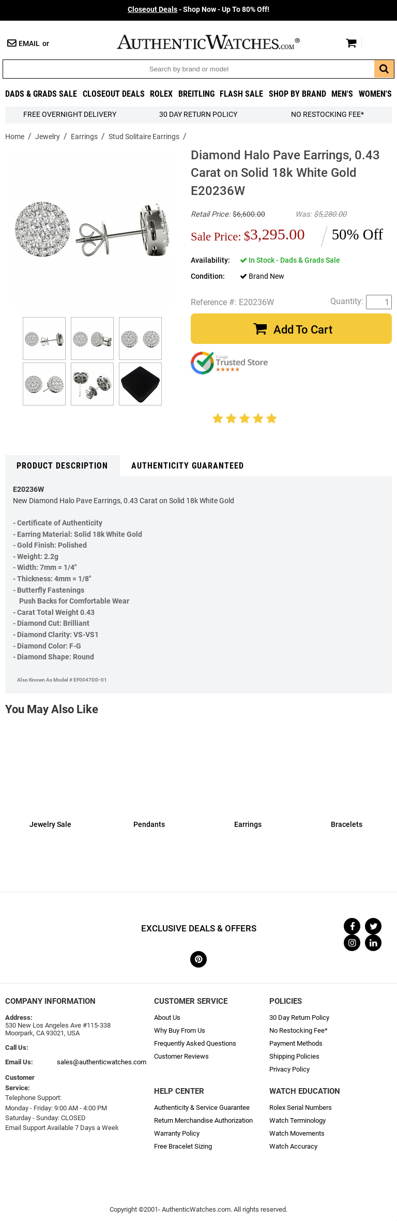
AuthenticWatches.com (219, 42)
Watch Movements (297, 1133)
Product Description (62, 466)
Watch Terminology (297, 1120)
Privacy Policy (289, 1069)
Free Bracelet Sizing (183, 1146)
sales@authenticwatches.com (101, 1062)
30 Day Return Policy (299, 1017)
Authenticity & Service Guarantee (202, 1107)
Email (29, 43)
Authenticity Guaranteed (187, 466)
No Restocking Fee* (327, 114)
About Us (167, 1017)
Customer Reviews (181, 1056)
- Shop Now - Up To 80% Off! (198, 9)
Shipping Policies (294, 1056)
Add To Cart (302, 329)
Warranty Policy (177, 1133)
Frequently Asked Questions (195, 1043)
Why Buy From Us (179, 1030)
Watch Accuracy (293, 1146)
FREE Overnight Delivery (69, 114)
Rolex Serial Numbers (300, 1107)
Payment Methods (296, 1043)
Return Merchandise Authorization (203, 1120)
